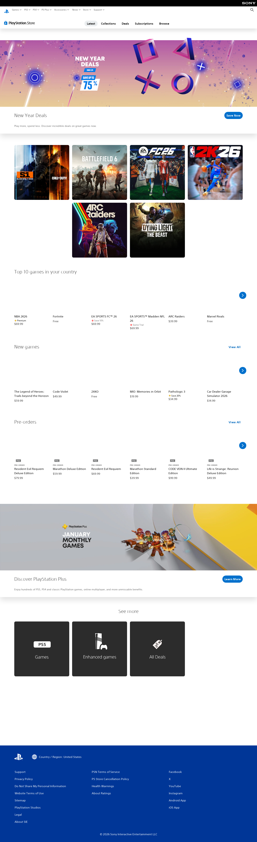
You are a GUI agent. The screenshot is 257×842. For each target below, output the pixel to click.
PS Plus (45, 9)
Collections (108, 20)
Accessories (60, 9)
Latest (91, 20)
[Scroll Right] (242, 292)
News (75, 9)
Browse (164, 20)
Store (86, 9)
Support (98, 9)
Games (15, 9)
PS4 (35, 9)
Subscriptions (144, 20)
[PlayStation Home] (7, 9)
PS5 (26, 9)
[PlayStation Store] (20, 19)
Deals (125, 20)
